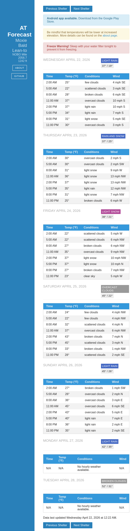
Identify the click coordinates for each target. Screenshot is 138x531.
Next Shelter (81, 8)
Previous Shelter (56, 8)
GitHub (19, 76)
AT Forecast (19, 31)
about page (110, 35)
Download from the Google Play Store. (83, 20)
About (19, 68)
